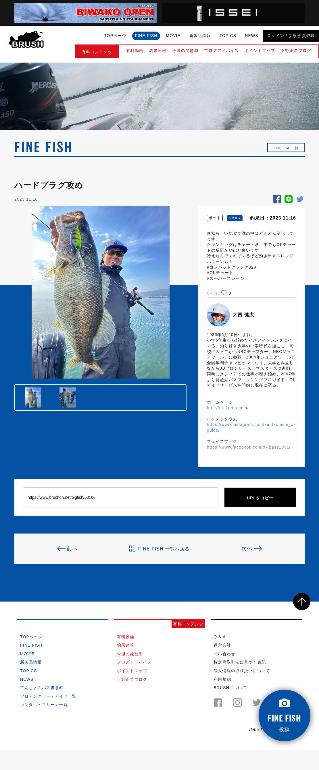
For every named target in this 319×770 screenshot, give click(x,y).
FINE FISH (146, 35)
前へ (72, 548)
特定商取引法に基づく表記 (240, 662)
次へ (246, 548)
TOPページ (115, 35)
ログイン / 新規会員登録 (291, 35)
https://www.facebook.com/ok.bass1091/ (249, 447)
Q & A (220, 637)
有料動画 (134, 50)
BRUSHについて (230, 687)
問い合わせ (224, 653)
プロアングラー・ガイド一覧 (48, 696)
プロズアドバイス (221, 50)
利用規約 (222, 679)
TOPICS (228, 35)
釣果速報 (157, 50)
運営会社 (222, 645)
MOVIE (173, 35)
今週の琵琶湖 (185, 50)
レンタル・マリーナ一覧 (44, 704)
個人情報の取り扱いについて (242, 670)
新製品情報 (200, 35)
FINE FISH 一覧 (286, 148)
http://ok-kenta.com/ (228, 408)
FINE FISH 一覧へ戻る (159, 549)
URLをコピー (260, 498)
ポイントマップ (260, 50)
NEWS (251, 35)
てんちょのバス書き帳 (42, 687)
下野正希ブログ (296, 50)
